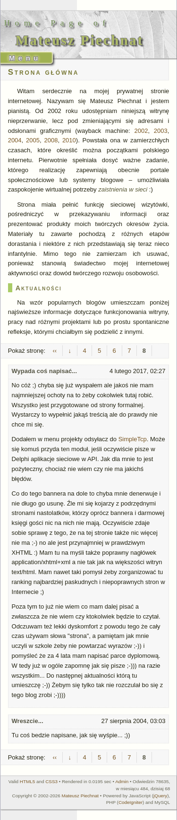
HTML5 (27, 781)
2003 (161, 130)
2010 (69, 140)
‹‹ (54, 350)
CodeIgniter (130, 802)
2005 (33, 140)
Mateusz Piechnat (80, 795)
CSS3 (51, 781)
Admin (121, 781)
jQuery (160, 795)
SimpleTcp (132, 439)
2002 (141, 130)
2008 (51, 140)
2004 (15, 140)
